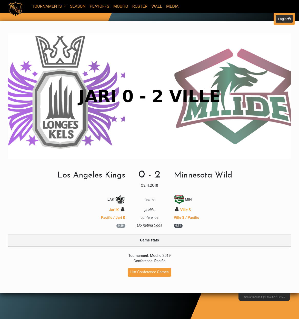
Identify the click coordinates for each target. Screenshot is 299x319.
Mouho (120, 6)
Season (78, 6)
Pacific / (113, 217)
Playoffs (99, 6)
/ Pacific (186, 217)
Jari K (116, 210)
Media (172, 6)
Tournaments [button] (47, 6)
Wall (157, 6)
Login (284, 19)
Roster (139, 6)
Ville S (183, 210)
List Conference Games (149, 272)
